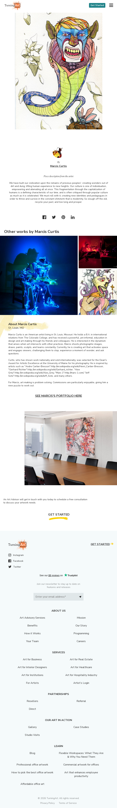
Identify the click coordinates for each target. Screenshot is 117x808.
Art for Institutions (32, 675)
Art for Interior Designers (32, 667)
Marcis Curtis (58, 166)
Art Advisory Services (32, 618)
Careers (81, 641)
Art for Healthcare (81, 667)
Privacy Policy (47, 803)
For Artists (32, 683)
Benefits (32, 625)
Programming (81, 633)
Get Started (97, 5)
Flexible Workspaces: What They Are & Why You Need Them (81, 755)
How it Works (32, 633)
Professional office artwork (32, 764)
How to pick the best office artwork (32, 772)
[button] (111, 5)
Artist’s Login (81, 683)
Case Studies (81, 727)
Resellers (32, 701)
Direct (32, 709)
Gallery (32, 727)
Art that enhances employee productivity (81, 774)
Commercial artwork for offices (81, 764)
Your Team (32, 641)
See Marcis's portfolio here (58, 396)
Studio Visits (32, 735)
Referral (81, 701)
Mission (81, 618)
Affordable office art (32, 784)
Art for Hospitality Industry (81, 675)
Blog (32, 753)
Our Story (81, 625)
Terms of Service (68, 803)
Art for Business (32, 659)
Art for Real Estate (81, 659)
